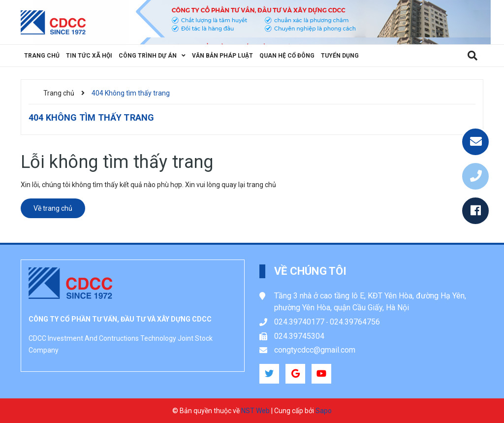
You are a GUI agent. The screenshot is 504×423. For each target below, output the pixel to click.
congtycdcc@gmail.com (314, 350)
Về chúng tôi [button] (310, 271)
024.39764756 (355, 321)
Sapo (323, 411)
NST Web (255, 411)
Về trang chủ (52, 208)
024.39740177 (299, 321)
